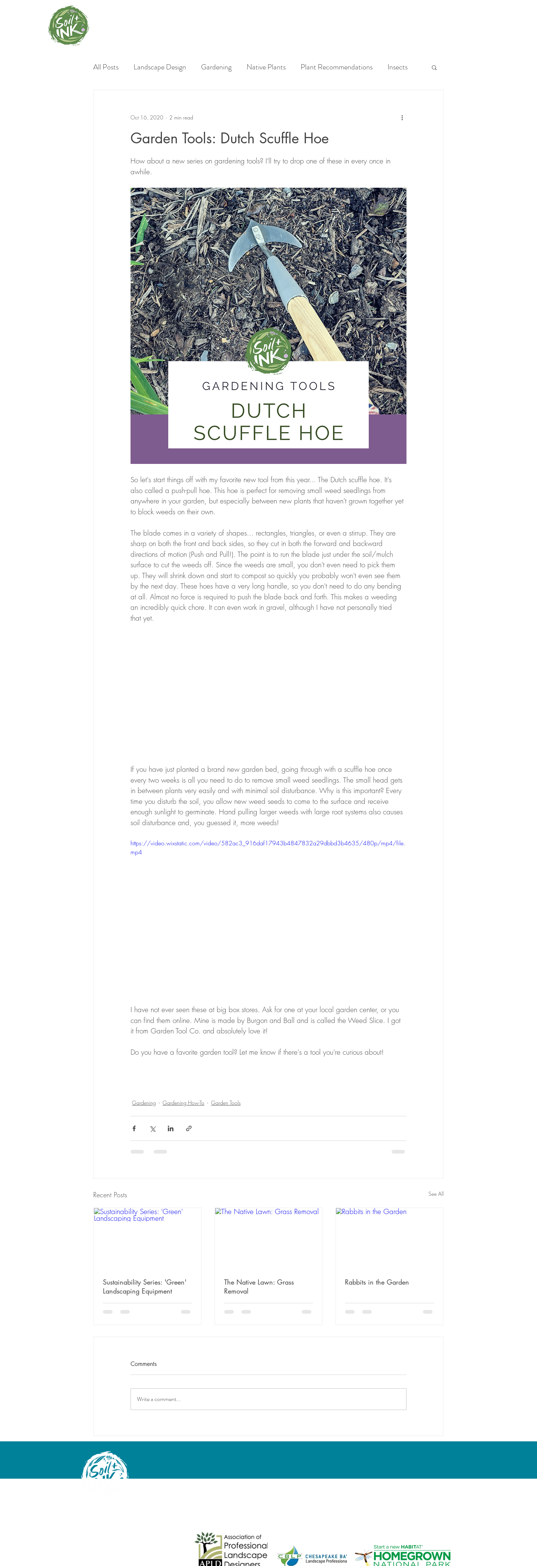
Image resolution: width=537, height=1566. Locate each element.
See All (436, 1193)
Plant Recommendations (337, 67)
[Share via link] (188, 1128)
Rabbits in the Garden (377, 1282)
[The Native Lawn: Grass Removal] (268, 1238)
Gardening (216, 67)
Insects (397, 67)
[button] (434, 67)
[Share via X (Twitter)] (152, 1128)
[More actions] (402, 117)
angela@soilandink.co (107, 1525)
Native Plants (266, 67)
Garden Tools (226, 1102)
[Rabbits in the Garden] (389, 1238)
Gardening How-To (183, 1102)
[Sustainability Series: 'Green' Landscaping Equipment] (147, 1238)
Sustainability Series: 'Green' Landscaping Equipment (144, 1286)
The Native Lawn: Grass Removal (259, 1286)
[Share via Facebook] (134, 1128)
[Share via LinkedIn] (170, 1128)
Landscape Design (160, 67)
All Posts (106, 67)
